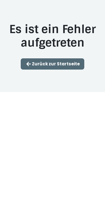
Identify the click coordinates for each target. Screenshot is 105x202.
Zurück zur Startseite (52, 64)
